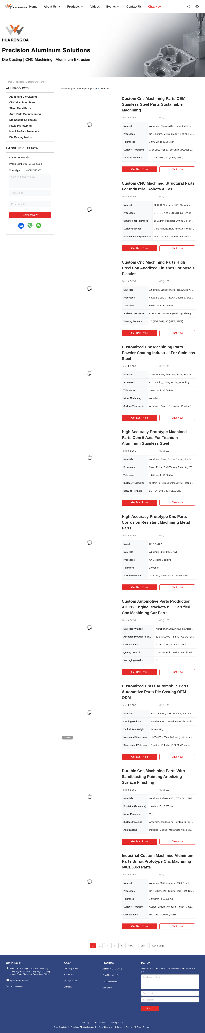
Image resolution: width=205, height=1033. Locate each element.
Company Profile (71, 968)
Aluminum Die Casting (23, 96)
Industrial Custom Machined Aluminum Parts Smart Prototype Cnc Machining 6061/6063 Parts (157, 861)
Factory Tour (69, 974)
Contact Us (68, 987)
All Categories (108, 988)
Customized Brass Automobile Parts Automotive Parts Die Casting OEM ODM (155, 692)
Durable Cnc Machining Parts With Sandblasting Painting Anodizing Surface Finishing (153, 777)
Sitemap (85, 1022)
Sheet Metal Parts (20, 108)
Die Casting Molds (20, 137)
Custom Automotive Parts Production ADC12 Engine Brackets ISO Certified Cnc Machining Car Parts (156, 607)
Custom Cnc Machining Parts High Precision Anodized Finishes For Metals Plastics (158, 268)
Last (143, 945)
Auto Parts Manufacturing (25, 114)
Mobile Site (100, 1022)
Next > (131, 945)
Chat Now (177, 169)
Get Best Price (139, 169)
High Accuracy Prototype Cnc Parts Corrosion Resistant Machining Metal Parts (156, 522)
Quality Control (70, 981)
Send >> (150, 1008)
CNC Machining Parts (22, 102)
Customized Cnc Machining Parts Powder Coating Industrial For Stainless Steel (158, 353)
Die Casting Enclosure (23, 120)
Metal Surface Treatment (24, 131)
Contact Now (30, 215)
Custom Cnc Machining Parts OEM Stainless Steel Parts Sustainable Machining (153, 104)
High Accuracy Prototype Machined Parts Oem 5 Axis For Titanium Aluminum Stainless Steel (154, 437)
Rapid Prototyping (20, 125)
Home (9, 82)
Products (19, 82)
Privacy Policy (117, 1022)
